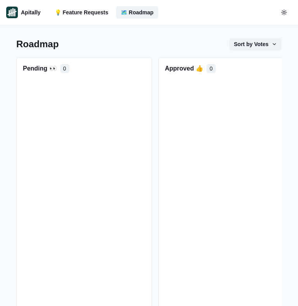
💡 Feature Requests (81, 12)
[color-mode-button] (284, 12)
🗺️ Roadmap (137, 12)
